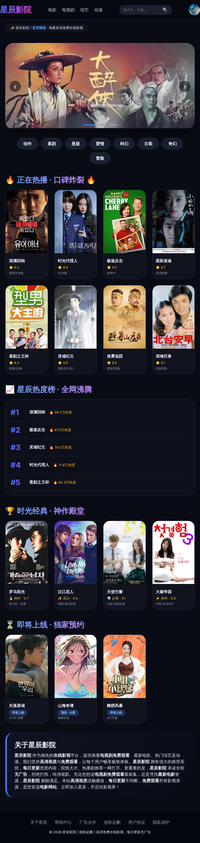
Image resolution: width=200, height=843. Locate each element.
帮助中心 (63, 822)
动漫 (98, 9)
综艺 (84, 9)
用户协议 (136, 822)
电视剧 (68, 9)
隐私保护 (161, 822)
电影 (52, 9)
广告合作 (87, 822)
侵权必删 (112, 822)
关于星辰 (38, 822)
